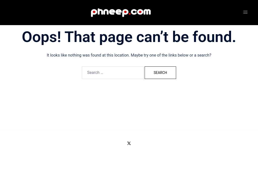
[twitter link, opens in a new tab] (129, 143)
